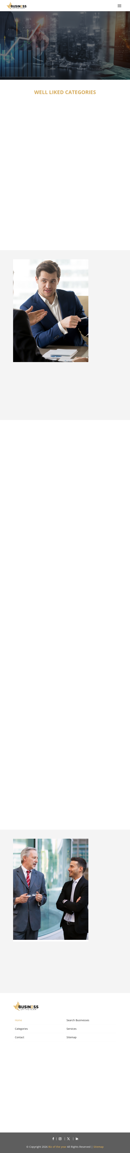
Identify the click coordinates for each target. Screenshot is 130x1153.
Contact (19, 1037)
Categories (21, 1028)
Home (18, 1020)
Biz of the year (57, 1146)
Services (72, 1028)
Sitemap (72, 1037)
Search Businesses (78, 1020)
